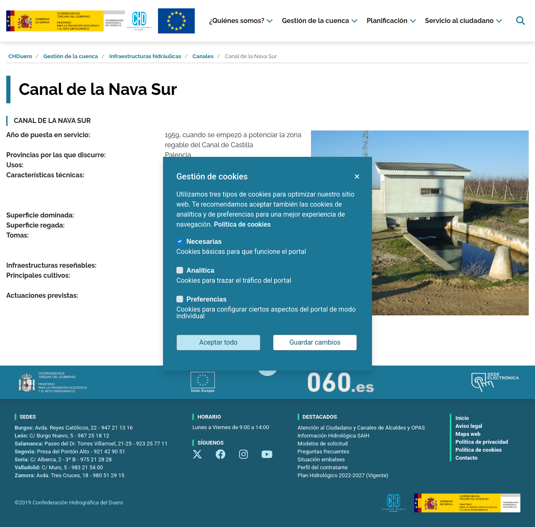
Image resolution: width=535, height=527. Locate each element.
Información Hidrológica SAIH (333, 435)
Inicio (462, 418)
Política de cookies (479, 450)
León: (22, 435)
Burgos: (25, 428)
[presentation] (242, 21)
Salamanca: (30, 443)
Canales (203, 56)
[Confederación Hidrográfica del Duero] (80, 21)
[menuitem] (242, 21)
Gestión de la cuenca (70, 56)
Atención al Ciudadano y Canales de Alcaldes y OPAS (361, 428)
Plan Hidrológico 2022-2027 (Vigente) (343, 475)
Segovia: (26, 451)
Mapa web (468, 434)
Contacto (467, 458)
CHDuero (20, 56)
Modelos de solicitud (323, 443)
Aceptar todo (218, 342)
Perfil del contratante (323, 467)
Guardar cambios (314, 342)
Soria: (22, 459)
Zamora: (25, 475)
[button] (356, 176)
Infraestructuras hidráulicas (145, 56)
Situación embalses (321, 459)
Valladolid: (28, 467)
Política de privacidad (482, 442)
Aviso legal (469, 426)
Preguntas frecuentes (323, 451)
